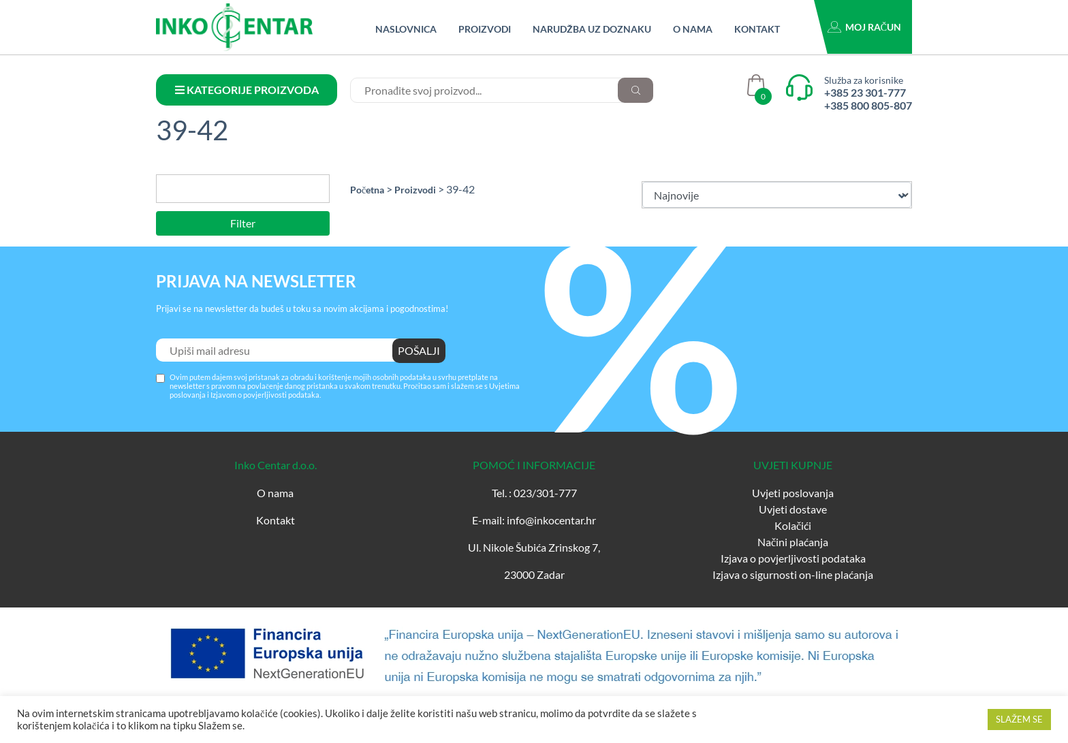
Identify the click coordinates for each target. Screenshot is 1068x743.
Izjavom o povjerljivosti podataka (264, 394)
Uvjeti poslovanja (793, 492)
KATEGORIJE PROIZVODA (247, 89)
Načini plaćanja (792, 541)
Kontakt (757, 29)
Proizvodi (484, 29)
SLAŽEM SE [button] (1019, 719)
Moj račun (873, 27)
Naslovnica (406, 29)
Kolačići (792, 525)
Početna (367, 189)
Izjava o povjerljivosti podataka (793, 558)
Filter (242, 223)
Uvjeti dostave (793, 509)
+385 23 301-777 (865, 92)
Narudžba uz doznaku (592, 29)
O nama (692, 29)
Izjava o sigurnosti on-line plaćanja (792, 574)
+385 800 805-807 (868, 105)
